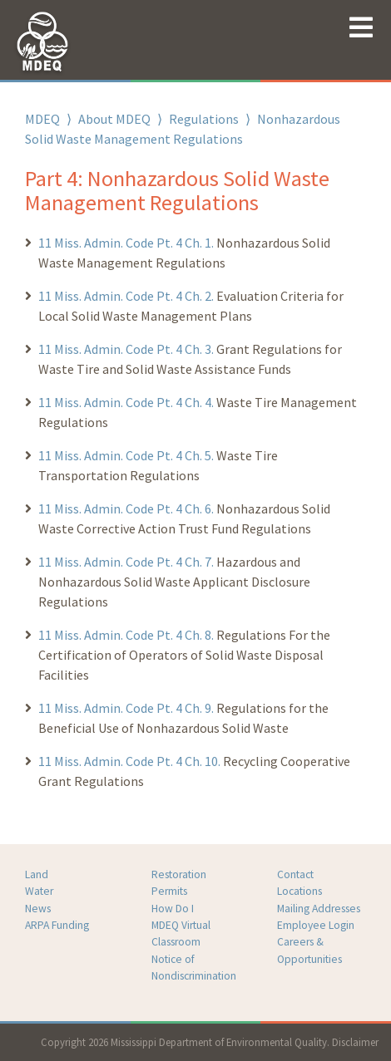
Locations (299, 891)
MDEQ (42, 119)
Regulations (204, 119)
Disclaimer (355, 1042)
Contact (295, 874)
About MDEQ (114, 119)
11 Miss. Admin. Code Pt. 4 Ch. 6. (127, 508)
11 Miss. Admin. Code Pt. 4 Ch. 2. (126, 295)
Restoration (178, 874)
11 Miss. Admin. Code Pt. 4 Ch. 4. (126, 402)
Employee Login (315, 925)
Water (39, 891)
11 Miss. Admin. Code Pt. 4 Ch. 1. (126, 242)
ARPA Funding (57, 925)
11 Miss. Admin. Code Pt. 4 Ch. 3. (126, 349)
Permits (169, 891)
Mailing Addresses (318, 908)
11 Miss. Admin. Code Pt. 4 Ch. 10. (130, 761)
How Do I (172, 908)
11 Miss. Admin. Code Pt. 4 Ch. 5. (126, 455)
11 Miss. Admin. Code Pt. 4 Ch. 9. (127, 708)
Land (36, 874)
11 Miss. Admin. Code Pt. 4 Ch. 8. (126, 634)
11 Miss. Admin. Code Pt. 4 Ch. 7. (126, 561)
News (38, 908)
